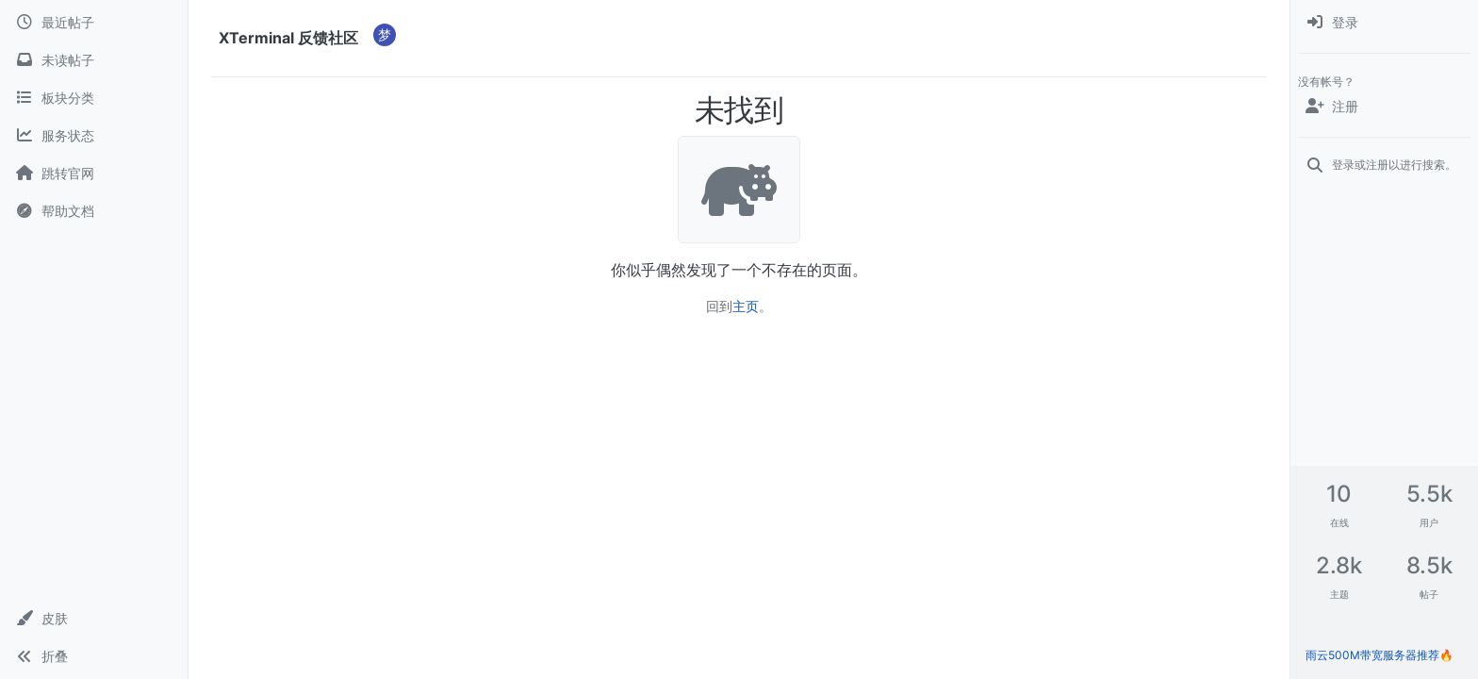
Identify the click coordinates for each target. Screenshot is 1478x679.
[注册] (1384, 106)
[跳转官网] (94, 173)
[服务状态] (94, 136)
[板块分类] (94, 98)
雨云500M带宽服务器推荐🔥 (1379, 655)
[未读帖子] (94, 60)
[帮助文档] (94, 211)
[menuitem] (1384, 23)
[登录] (1384, 23)
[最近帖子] (94, 23)
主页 (745, 306)
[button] (94, 619)
